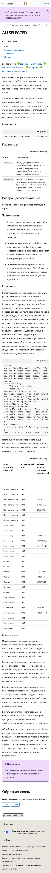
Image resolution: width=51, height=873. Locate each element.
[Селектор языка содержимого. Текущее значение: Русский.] (8, 824)
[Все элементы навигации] (4, 25)
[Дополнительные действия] (46, 25)
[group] (25, 137)
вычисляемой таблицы (13, 67)
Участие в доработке (20, 850)
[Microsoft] (25, 3)
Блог (4, 850)
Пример (7, 57)
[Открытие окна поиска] (40, 3)
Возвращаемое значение (15, 50)
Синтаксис (8, 46)
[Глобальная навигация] (2, 3)
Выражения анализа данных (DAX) (24, 25)
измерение (33, 67)
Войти (46, 3)
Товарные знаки (33, 865)
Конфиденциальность (11, 854)
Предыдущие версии (36, 846)
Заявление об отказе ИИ (12, 846)
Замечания (9, 53)
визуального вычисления (14, 71)
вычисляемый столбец (31, 63)
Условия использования (12, 865)
